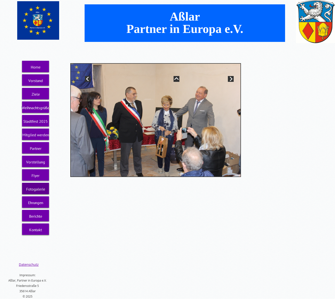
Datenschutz (29, 264)
